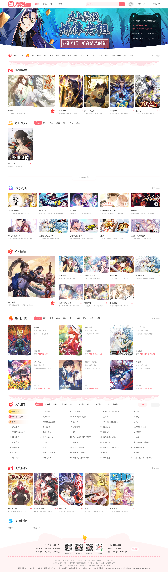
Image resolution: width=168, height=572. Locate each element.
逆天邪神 (88, 327)
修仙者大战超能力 (80, 417)
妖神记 (36, 327)
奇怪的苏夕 (47, 458)
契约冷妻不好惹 (140, 427)
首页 (37, 4)
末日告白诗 (135, 210)
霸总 (64, 55)
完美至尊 (62, 111)
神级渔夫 (62, 276)
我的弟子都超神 (109, 437)
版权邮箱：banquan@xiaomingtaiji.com (136, 568)
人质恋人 (137, 453)
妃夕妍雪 (76, 427)
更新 (45, 4)
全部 (156, 55)
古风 (88, 55)
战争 (90, 365)
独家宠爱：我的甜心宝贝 (110, 210)
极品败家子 (107, 458)
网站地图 (39, 552)
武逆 (75, 432)
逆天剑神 (11, 302)
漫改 (95, 365)
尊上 (105, 453)
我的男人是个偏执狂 (81, 458)
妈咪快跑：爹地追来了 (112, 411)
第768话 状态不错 (44, 389)
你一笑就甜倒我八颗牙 (141, 33)
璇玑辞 (106, 432)
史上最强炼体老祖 (139, 25)
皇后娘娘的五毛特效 (142, 442)
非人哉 (136, 437)
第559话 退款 (93, 389)
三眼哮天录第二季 (138, 236)
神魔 (51, 55)
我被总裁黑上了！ (91, 276)
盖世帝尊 (106, 417)
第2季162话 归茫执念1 (147, 354)
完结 (15, 55)
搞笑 (76, 55)
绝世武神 (11, 164)
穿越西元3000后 (18, 432)
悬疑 (113, 55)
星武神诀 (76, 411)
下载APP (155, 4)
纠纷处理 (99, 565)
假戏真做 (113, 303)
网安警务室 (22, 568)
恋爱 (39, 55)
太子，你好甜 (89, 111)
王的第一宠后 (139, 447)
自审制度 (107, 565)
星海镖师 (15, 453)
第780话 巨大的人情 (95, 354)
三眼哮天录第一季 (46, 236)
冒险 (82, 55)
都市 (57, 55)
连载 (21, 55)
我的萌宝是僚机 (79, 453)
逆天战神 (62, 508)
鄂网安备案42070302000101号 (102, 560)
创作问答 (48, 545)
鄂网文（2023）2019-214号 (80, 560)
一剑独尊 (113, 276)
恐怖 (131, 55)
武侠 (119, 55)
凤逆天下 (15, 437)
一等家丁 (137, 411)
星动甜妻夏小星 (14, 236)
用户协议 (56, 552)
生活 (94, 55)
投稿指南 (56, 548)
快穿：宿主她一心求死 (143, 458)
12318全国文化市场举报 (35, 568)
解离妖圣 (106, 442)
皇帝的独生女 (48, 437)
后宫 (90, 330)
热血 (33, 55)
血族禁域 (46, 417)
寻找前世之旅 (17, 417)
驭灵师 (45, 442)
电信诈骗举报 (72, 568)
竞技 (100, 55)
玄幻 (45, 55)
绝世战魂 (37, 362)
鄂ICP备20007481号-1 (62, 560)
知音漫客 (37, 528)
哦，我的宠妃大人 (110, 422)
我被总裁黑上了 (76, 236)
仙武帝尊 (42, 210)
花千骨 (75, 422)
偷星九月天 (47, 432)
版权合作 (56, 545)
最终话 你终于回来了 (147, 389)
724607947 (118, 548)
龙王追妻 (136, 21)
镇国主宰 (87, 303)
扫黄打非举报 (62, 568)
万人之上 (139, 111)
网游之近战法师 (91, 362)
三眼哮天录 (139, 276)
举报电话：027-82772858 (87, 568)
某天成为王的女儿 (80, 447)
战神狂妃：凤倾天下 (111, 447)
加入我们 (48, 552)
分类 (60, 4)
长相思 (10, 110)
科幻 (125, 55)
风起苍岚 (15, 411)
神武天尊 (113, 111)
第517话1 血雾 (43, 354)
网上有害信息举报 (50, 568)
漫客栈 (10, 528)
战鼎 (102, 236)
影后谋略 (73, 210)
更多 (156, 188)
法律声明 (48, 548)
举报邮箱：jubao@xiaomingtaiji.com (109, 568)
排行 (52, 4)
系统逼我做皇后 (14, 210)
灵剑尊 (138, 362)
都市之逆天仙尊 (65, 303)
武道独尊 (46, 411)
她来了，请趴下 (49, 453)
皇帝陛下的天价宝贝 (140, 39)
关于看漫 (39, 548)
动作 (107, 55)
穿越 (70, 55)
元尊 (44, 447)
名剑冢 (136, 422)
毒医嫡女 (106, 427)
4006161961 (116, 545)
